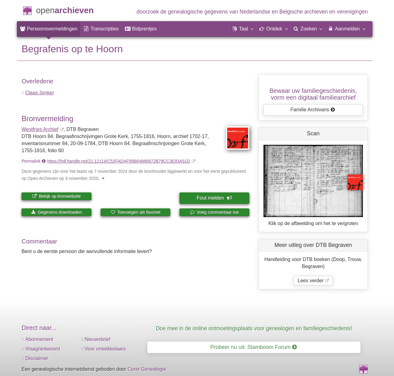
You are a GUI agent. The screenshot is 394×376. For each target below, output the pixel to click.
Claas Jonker (39, 92)
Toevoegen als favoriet (135, 212)
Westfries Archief (40, 129)
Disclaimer (36, 358)
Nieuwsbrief (98, 339)
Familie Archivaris (313, 109)
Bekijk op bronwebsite (56, 196)
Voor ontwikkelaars (105, 348)
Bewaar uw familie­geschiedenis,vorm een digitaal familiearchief (313, 94)
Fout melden (214, 197)
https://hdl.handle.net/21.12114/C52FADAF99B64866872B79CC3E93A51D (118, 161)
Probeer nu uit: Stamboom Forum (253, 347)
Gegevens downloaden (56, 212)
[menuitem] (48, 29)
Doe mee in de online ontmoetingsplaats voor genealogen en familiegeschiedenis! (254, 328)
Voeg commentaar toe (214, 212)
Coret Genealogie (146, 369)
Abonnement (39, 339)
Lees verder (311, 280)
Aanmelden (346, 29)
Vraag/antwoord (42, 348)
